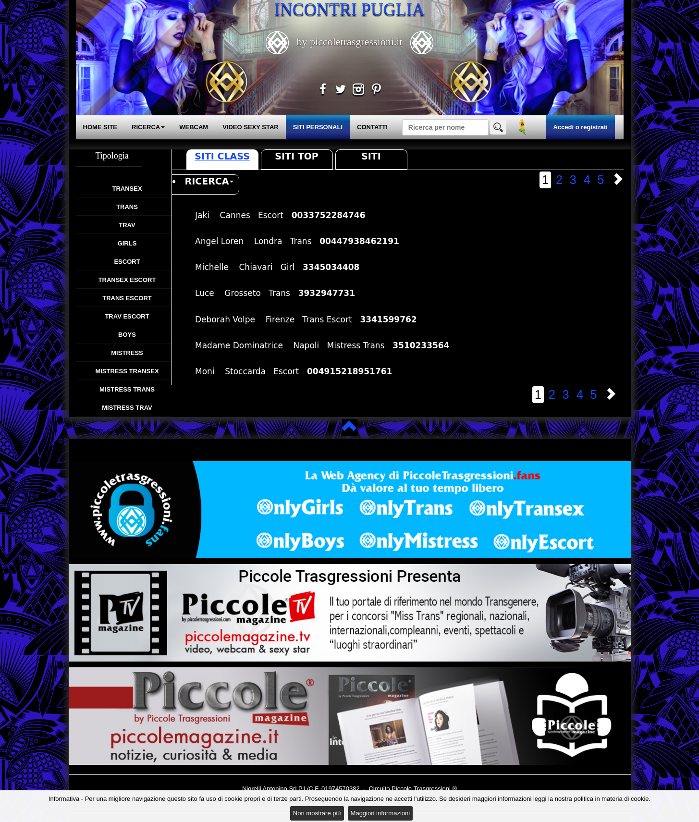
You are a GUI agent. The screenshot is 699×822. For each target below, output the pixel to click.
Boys (127, 334)
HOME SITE (100, 127)
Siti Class (222, 156)
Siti (371, 156)
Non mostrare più (317, 813)
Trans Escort (127, 298)
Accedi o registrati (580, 127)
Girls (127, 243)
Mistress (127, 352)
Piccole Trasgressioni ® (424, 788)
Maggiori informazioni (380, 813)
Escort (127, 261)
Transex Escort (127, 279)
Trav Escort (127, 316)
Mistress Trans (127, 389)
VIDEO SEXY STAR (250, 127)
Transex (127, 188)
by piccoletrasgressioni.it (349, 42)
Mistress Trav (127, 407)
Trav (127, 225)
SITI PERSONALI (318, 127)
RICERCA (148, 127)
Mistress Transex (127, 371)
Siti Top (296, 156)
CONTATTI (372, 127)
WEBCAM (193, 127)
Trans (127, 206)
